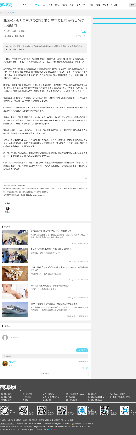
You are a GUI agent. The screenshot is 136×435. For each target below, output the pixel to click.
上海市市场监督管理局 (30, 420)
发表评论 (82, 350)
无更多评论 (45, 373)
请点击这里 (22, 185)
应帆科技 (48, 400)
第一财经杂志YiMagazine (75, 394)
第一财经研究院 (6, 397)
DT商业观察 (70, 397)
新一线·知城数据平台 (52, 397)
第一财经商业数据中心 (96, 397)
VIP (30, 5)
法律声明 (10, 420)
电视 (78, 5)
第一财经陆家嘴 (71, 400)
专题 (98, 5)
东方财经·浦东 (6, 400)
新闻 (37, 5)
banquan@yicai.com (37, 195)
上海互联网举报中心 (60, 420)
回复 (87, 368)
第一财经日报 (49, 394)
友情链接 (71, 420)
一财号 (64, 5)
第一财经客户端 (6, 394)
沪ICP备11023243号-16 (7, 424)
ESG (85, 5)
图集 (92, 5)
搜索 (116, 5)
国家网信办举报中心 (45, 420)
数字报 (105, 5)
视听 (50, 5)
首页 (24, 5)
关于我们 (18, 420)
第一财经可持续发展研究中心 (120, 397)
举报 (82, 368)
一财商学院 (27, 397)
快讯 (57, 5)
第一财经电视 (27, 394)
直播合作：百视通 (42, 429)
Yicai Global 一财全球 (117, 394)
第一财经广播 (93, 394)
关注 (43, 5)
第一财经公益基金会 (95, 400)
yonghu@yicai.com (39, 427)
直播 (72, 5)
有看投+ (26, 400)
